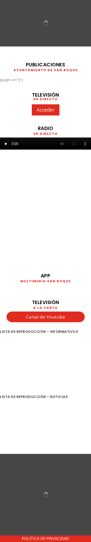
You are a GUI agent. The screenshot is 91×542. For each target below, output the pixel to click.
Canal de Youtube (45, 317)
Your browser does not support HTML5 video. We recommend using (45, 143)
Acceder (46, 110)
